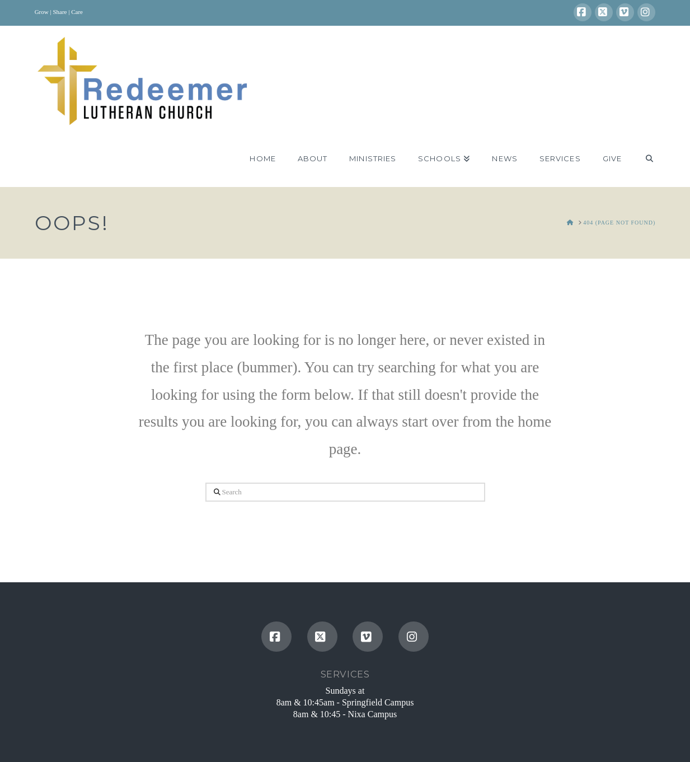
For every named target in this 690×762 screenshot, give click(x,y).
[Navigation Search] (643, 159)
